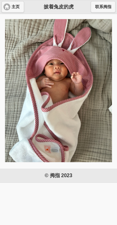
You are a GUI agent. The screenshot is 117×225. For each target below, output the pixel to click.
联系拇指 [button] (103, 7)
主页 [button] (16, 7)
